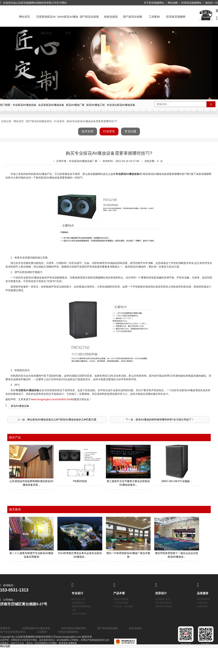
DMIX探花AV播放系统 (67, 20)
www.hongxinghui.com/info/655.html (51, 399)
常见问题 (130, 131)
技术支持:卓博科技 (68, 643)
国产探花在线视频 (89, 20)
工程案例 (154, 16)
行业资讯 (59, 121)
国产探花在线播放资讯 (132, 20)
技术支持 (87, 131)
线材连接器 (111, 16)
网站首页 (24, 16)
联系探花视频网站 (191, 2)
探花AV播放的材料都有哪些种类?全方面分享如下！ (165, 419)
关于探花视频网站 (154, 2)
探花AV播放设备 (20, 405)
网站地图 (173, 2)
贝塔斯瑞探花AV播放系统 (46, 20)
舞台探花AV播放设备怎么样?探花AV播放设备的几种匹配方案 (61, 419)
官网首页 (5, 628)
